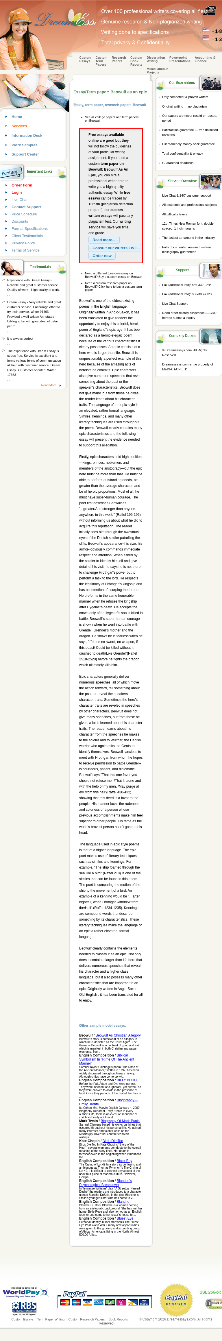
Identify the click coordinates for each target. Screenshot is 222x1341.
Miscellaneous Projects (158, 70)
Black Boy (124, 1161)
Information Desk (27, 135)
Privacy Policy (23, 243)
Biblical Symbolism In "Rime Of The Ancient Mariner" (106, 1059)
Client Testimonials (27, 236)
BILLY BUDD (127, 1080)
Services (19, 126)
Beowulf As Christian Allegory (118, 1035)
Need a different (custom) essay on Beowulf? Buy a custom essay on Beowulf (113, 274)
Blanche (123, 1202)
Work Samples (24, 145)
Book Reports (118, 1319)
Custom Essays (85, 59)
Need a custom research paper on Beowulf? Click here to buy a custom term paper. (113, 286)
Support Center (25, 154)
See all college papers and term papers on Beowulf (111, 118)
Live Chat (19, 199)
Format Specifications (30, 228)
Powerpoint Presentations (179, 59)
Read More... (50, 385)
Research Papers (119, 59)
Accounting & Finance (205, 59)
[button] (104, 240)
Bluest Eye (125, 1218)
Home (17, 116)
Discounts (20, 221)
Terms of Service (26, 250)
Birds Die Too (113, 1141)
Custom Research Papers (86, 1319)
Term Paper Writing (50, 1319)
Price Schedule (24, 214)
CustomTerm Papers (101, 61)
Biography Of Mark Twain (120, 1121)
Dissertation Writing (156, 59)
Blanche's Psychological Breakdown (105, 1183)
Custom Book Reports (136, 61)
